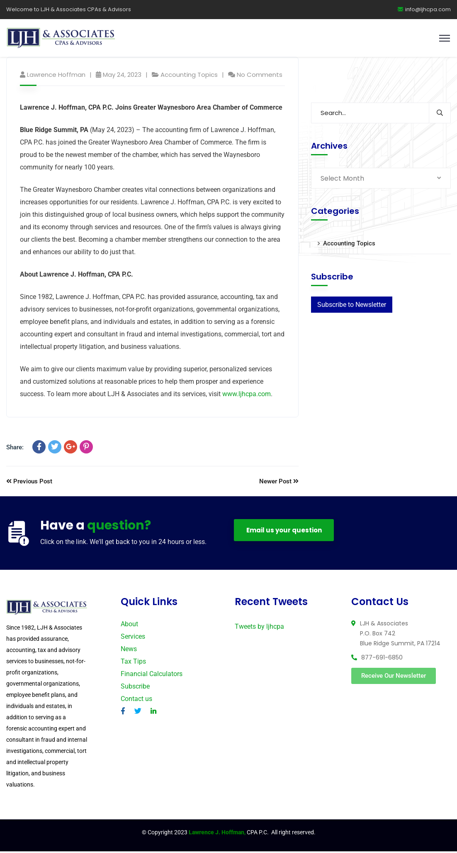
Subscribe (135, 688)
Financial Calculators (151, 675)
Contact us (136, 700)
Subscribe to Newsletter (351, 306)
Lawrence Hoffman (56, 76)
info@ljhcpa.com (424, 9)
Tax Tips (133, 663)
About (129, 626)
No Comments (259, 76)
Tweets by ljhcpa (259, 628)
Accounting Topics (189, 76)
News (129, 650)
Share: (15, 449)
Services (133, 638)
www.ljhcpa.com (246, 396)
